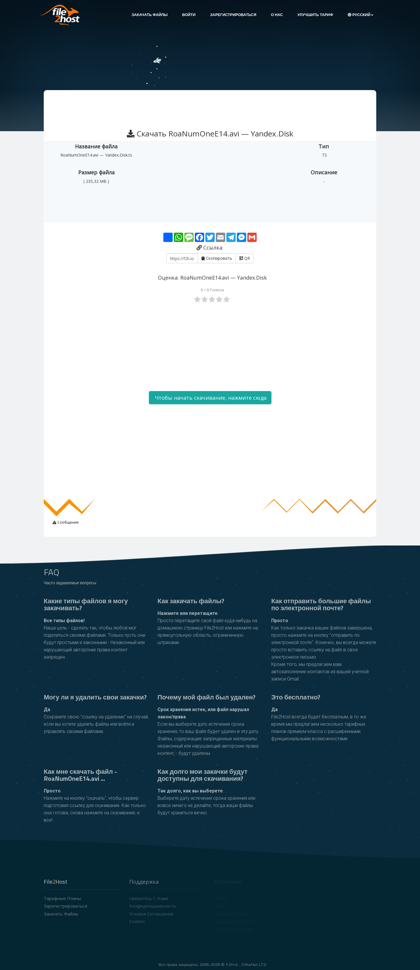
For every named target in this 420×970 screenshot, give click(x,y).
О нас (277, 15)
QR (244, 258)
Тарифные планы (62, 898)
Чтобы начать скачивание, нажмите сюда (210, 397)
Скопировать (217, 258)
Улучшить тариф (315, 15)
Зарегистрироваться (233, 15)
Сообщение (68, 522)
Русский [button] (360, 15)
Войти (189, 15)
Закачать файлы (149, 15)
